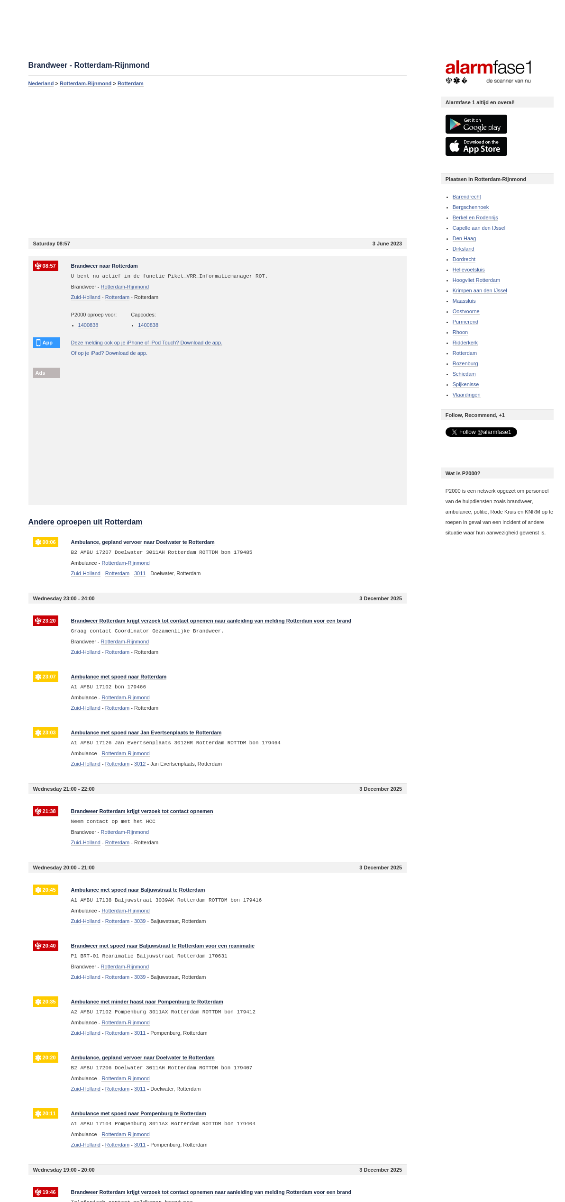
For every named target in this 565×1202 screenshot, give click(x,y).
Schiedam (464, 374)
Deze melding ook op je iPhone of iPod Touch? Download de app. (147, 342)
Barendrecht (467, 196)
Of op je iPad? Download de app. (109, 353)
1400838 (88, 325)
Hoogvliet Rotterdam (476, 280)
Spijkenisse (466, 384)
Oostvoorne (466, 311)
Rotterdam (131, 83)
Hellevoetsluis (469, 269)
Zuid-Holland (85, 297)
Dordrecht (464, 259)
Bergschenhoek (471, 207)
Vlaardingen (467, 395)
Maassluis (464, 301)
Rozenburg (465, 363)
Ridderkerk (465, 342)
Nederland (41, 83)
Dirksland (463, 249)
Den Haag (464, 238)
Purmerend (465, 322)
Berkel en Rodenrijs (475, 217)
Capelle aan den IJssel (479, 228)
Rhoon (460, 332)
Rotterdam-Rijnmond (85, 83)
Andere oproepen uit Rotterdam (85, 522)
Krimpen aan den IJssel (480, 290)
